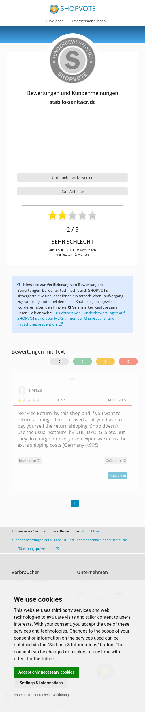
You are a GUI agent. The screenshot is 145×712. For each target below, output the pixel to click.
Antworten (118, 475)
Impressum (22, 695)
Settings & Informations (41, 683)
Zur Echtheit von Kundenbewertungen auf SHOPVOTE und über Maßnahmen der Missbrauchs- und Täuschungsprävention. (71, 318)
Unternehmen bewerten (72, 177)
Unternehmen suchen (88, 20)
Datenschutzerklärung (52, 695)
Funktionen (54, 20)
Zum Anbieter (72, 191)
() (116, 460)
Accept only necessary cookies (46, 672)
